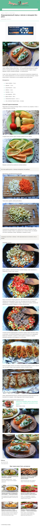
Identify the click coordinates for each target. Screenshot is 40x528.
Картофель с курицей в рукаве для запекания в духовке (10, 477)
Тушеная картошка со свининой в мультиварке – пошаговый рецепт (10, 494)
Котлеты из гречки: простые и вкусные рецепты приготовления (29, 494)
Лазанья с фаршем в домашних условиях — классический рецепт (29, 510)
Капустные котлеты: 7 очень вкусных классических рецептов (9, 510)
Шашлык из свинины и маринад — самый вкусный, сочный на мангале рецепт (29, 477)
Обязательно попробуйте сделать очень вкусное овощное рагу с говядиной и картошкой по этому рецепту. (27, 403)
